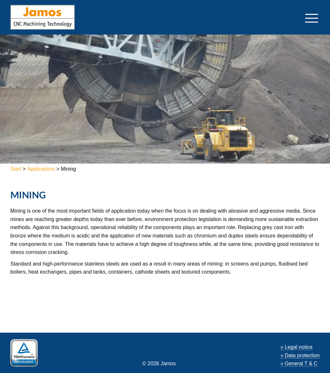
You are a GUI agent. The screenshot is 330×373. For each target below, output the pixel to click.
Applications (41, 169)
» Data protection (300, 355)
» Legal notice (296, 347)
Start (16, 169)
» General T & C (298, 363)
